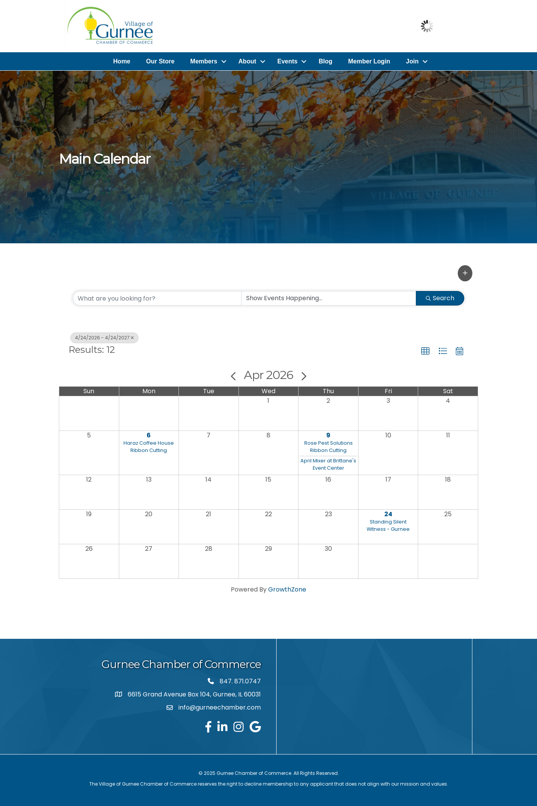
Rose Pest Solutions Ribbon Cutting (328, 446)
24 (388, 513)
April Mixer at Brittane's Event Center (328, 464)
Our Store (160, 61)
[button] (465, 273)
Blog (325, 61)
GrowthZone (287, 589)
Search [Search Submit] (440, 298)
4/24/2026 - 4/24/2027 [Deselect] (104, 337)
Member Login (369, 61)
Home (121, 61)
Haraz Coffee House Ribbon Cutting (148, 446)
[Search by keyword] (157, 298)
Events (287, 61)
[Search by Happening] (328, 298)
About (247, 61)
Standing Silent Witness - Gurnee (388, 525)
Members (203, 61)
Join (412, 61)
